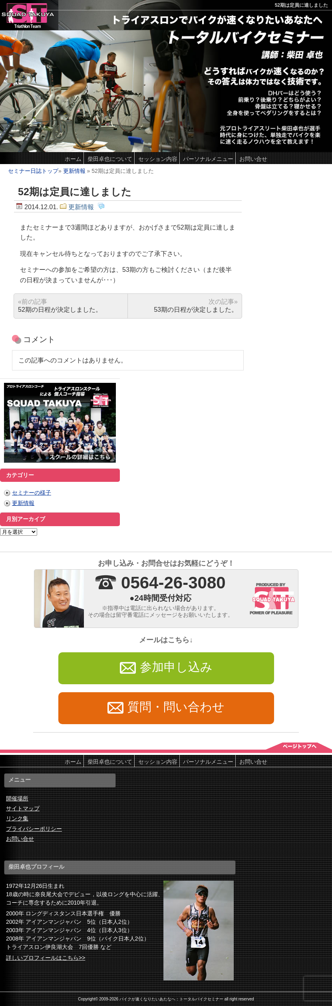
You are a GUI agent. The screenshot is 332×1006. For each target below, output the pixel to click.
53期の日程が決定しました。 (196, 305)
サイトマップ (23, 808)
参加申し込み (166, 668)
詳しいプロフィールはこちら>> (45, 958)
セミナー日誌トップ (33, 171)
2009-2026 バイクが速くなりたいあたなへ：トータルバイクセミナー (161, 999)
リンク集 (17, 818)
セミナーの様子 (31, 492)
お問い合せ (20, 839)
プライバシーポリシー (34, 829)
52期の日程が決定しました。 (60, 305)
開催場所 (17, 798)
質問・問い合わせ (166, 708)
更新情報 (74, 171)
